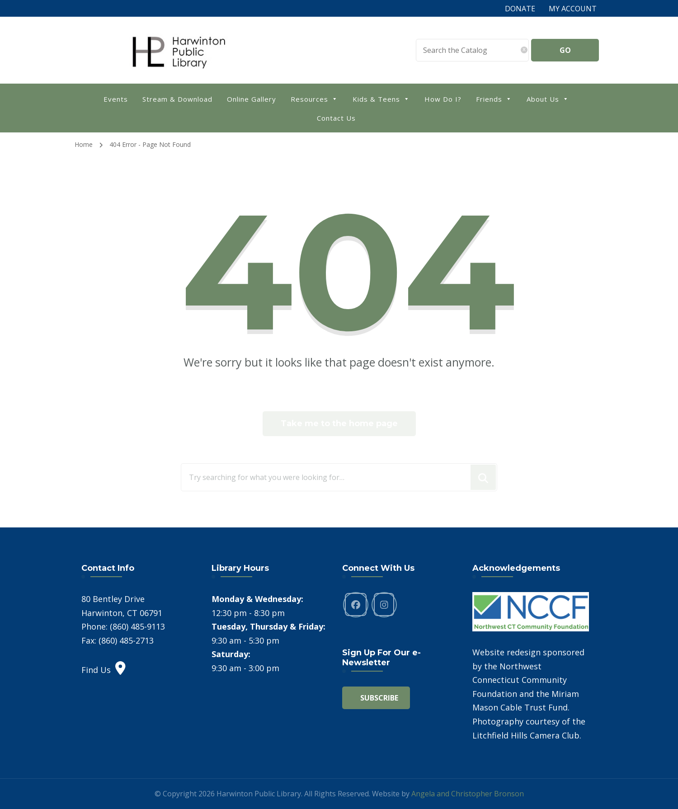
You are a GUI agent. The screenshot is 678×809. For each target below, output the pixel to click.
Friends (494, 98)
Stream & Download (177, 98)
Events (116, 98)
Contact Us (336, 117)
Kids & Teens (381, 98)
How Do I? (442, 98)
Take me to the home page (339, 423)
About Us (548, 98)
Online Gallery (251, 98)
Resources (314, 98)
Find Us (103, 669)
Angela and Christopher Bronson (467, 794)
